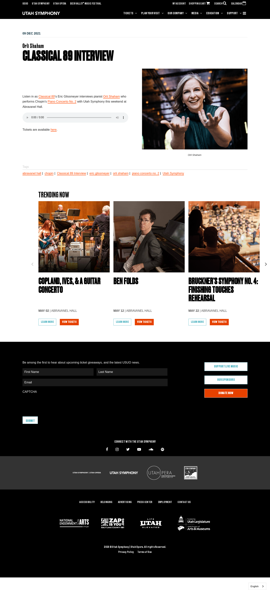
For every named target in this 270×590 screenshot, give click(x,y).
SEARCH (221, 3)
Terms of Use (144, 553)
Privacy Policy (126, 553)
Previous (32, 263)
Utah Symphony (41, 3)
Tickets (128, 13)
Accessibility (87, 503)
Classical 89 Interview (71, 173)
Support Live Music (226, 368)
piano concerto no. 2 (145, 173)
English (254, 586)
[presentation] (51, 404)
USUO (25, 3)
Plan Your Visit (150, 13)
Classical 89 (46, 96)
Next (266, 263)
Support (232, 13)
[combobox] (257, 586)
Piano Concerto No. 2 (62, 101)
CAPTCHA (29, 393)
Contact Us (184, 503)
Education (212, 13)
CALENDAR (239, 3)
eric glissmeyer (99, 173)
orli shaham (121, 173)
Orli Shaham (111, 96)
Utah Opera (59, 3)
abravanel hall (31, 173)
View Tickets (69, 323)
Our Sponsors (226, 381)
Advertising (125, 503)
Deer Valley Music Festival (85, 3)
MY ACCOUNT (179, 3)
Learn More (47, 323)
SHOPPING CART (200, 3)
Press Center (144, 503)
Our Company (176, 13)
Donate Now (225, 394)
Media (195, 13)
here (54, 129)
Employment (165, 503)
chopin (49, 173)
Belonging (106, 503)
